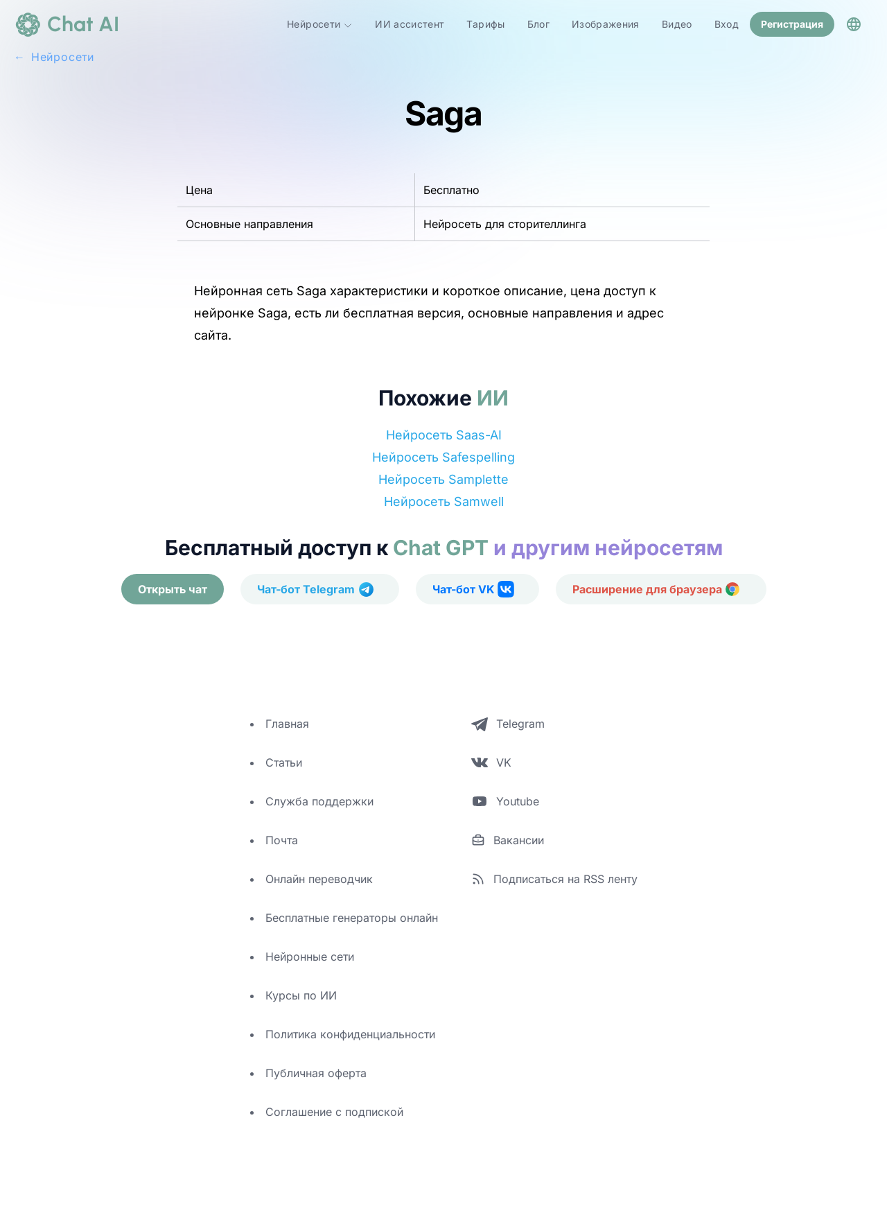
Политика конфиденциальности (350, 1034)
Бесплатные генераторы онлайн (351, 918)
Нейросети (320, 24)
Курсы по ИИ (301, 995)
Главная (287, 724)
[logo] (66, 24)
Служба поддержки (319, 801)
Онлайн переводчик (319, 879)
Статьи (283, 762)
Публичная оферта (316, 1073)
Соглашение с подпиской (334, 1112)
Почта (281, 840)
